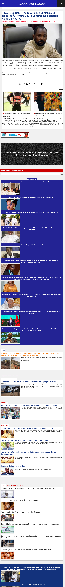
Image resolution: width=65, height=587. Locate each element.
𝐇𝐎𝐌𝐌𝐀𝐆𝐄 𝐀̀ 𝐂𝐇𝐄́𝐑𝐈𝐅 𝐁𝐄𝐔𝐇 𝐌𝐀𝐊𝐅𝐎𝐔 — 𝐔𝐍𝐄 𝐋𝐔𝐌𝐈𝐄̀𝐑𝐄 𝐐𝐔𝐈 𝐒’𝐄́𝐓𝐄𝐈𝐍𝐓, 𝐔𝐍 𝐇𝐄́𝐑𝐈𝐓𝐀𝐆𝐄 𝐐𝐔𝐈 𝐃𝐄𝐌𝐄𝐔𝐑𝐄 (31, 295)
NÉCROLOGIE (53, 123)
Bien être (11, 125)
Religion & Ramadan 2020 (52, 119)
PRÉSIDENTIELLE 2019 (47, 125)
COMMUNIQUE (19, 123)
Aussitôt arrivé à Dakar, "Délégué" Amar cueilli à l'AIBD (31, 245)
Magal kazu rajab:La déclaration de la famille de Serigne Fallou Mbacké (28, 488)
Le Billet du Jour (15, 119)
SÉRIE (8, 485)
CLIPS (21, 485)
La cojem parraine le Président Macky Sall (32, 584)
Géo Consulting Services (15, 120)
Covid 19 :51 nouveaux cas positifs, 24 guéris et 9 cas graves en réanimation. (30, 524)
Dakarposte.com (32, 3)
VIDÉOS (27, 123)
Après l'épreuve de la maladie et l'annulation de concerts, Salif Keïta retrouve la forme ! (32, 182)
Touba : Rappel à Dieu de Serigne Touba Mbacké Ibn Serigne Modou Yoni (28, 428)
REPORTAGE (14, 485)
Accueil (21, 84)
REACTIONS (27, 120)
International (17, 122)
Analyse (60, 123)
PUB (31, 125)
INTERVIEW (44, 123)
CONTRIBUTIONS (7, 123)
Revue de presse (35, 123)
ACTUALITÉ (6, 119)
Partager (43, 84)
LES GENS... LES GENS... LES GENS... (32, 119)
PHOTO (35, 122)
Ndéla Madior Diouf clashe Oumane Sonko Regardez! (21, 512)
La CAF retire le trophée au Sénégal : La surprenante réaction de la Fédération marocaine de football (31, 312)
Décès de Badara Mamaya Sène (13, 466)
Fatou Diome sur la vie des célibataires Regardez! (20, 500)
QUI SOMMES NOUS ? (22, 125)
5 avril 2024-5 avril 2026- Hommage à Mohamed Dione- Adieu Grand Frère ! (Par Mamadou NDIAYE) (31, 228)
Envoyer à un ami (32, 84)
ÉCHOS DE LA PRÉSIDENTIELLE (42, 120)
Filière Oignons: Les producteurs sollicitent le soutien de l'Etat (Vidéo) (27, 550)
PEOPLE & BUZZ (27, 122)
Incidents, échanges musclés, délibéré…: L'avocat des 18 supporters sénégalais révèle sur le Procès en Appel (48, 114)
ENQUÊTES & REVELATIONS (48, 122)
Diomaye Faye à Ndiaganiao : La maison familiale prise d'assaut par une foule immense (31, 212)
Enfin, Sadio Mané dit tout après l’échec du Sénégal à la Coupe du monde (29, 405)
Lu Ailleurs (36, 125)
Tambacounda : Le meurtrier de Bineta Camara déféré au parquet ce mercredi (29, 382)
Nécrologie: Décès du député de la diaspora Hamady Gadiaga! (24, 440)
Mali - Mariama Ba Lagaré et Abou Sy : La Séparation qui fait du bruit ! (31, 197)
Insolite (6, 125)
